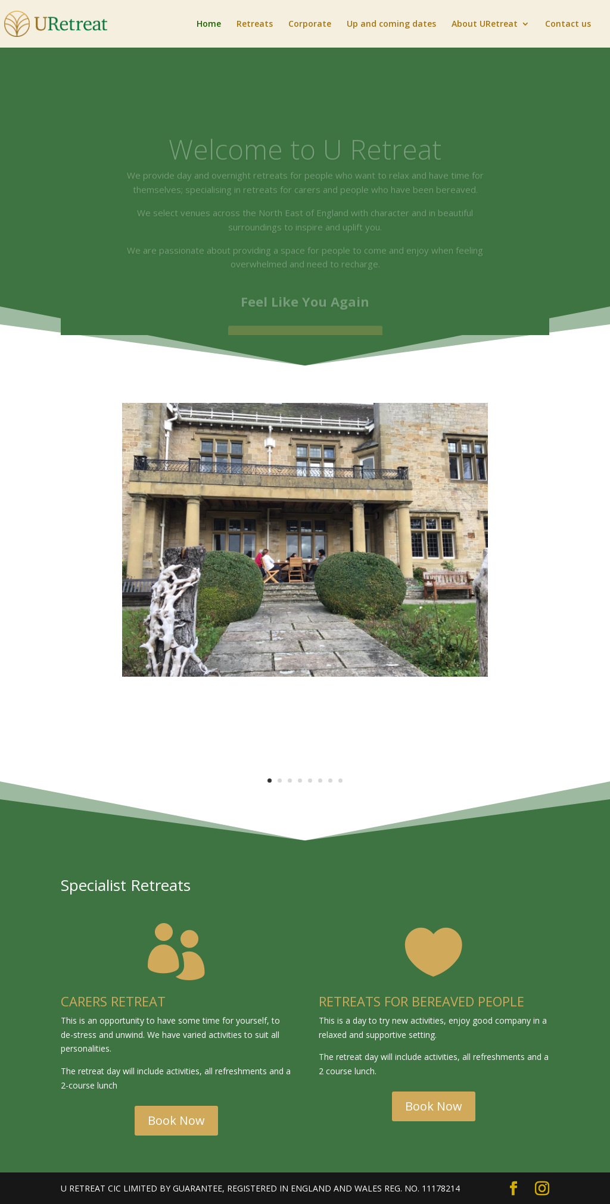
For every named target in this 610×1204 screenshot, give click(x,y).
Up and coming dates (391, 24)
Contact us (568, 24)
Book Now (176, 1120)
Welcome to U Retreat (305, 156)
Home (209, 24)
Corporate (309, 24)
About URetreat (485, 24)
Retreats (254, 24)
